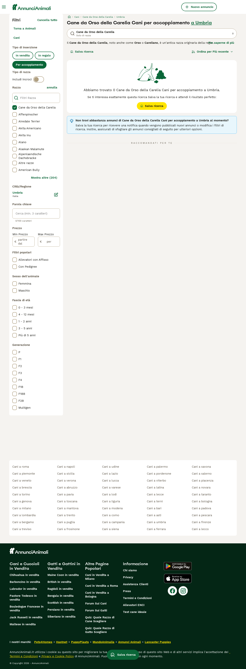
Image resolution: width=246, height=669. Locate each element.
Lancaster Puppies (158, 642)
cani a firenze (201, 522)
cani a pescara (202, 515)
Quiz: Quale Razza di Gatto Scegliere (99, 630)
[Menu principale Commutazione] (4, 7)
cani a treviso (21, 529)
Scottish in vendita (60, 602)
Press (127, 591)
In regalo (44, 55)
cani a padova (201, 508)
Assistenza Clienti (135, 584)
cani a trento (66, 515)
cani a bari (154, 508)
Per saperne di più (221, 43)
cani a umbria (156, 522)
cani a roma (20, 466)
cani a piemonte (23, 473)
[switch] (38, 79)
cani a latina (155, 487)
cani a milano (21, 508)
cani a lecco (200, 529)
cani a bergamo (23, 522)
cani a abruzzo (67, 487)
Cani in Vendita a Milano (97, 577)
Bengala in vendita (60, 596)
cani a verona (66, 480)
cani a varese (111, 487)
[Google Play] (178, 566)
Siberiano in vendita (61, 616)
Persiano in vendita (61, 609)
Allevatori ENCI (134, 605)
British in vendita (59, 582)
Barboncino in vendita (25, 582)
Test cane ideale (134, 612)
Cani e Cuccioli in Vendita (24, 566)
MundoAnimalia (103, 642)
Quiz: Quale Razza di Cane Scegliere (99, 619)
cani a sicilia (65, 473)
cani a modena (112, 508)
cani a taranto (201, 494)
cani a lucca (110, 480)
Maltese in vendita (23, 624)
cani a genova (22, 501)
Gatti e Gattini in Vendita (63, 566)
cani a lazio (110, 473)
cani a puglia (66, 522)
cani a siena (110, 529)
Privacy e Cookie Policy (57, 656)
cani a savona (201, 466)
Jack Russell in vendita (26, 617)
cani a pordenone (159, 473)
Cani (16, 38)
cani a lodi (109, 494)
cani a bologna (202, 501)
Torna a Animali (24, 28)
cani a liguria (111, 501)
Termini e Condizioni (137, 598)
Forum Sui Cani (95, 603)
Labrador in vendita (23, 589)
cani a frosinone (68, 529)
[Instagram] (183, 590)
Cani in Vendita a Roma (101, 585)
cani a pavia (65, 494)
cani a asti (154, 515)
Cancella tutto (47, 20)
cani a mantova (67, 508)
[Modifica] (56, 194)
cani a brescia (22, 487)
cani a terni (155, 501)
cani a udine (110, 466)
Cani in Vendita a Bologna (97, 594)
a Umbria (201, 22)
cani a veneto (21, 480)
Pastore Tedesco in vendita (23, 597)
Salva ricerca (81, 51)
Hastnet (61, 642)
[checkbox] (14, 107)
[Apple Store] (177, 578)
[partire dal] (23, 242)
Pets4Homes (43, 642)
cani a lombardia (24, 515)
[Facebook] (172, 590)
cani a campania (113, 522)
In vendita (23, 55)
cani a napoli (66, 466)
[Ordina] (212, 51)
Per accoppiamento (29, 64)
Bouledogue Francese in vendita (26, 608)
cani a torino (21, 494)
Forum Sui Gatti (96, 610)
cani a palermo (157, 466)
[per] (49, 242)
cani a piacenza (202, 480)
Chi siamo (130, 570)
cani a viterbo (156, 480)
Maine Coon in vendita (63, 575)
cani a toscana (67, 501)
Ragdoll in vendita (60, 589)
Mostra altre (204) (44, 177)
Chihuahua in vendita (24, 575)
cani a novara (201, 487)
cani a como (110, 515)
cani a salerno (202, 473)
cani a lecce (155, 494)
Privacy (128, 577)
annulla (52, 87)
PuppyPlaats (80, 642)
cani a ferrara (156, 529)
